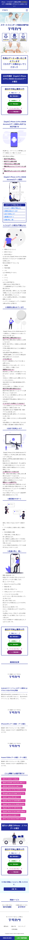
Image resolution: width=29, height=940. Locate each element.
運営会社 (6, 926)
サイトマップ (21, 926)
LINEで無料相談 (22, 938)
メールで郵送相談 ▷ (14, 111)
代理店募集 (14, 929)
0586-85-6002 (7, 938)
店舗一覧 (13, 926)
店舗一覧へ (14, 889)
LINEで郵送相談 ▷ (14, 104)
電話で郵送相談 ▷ (14, 96)
